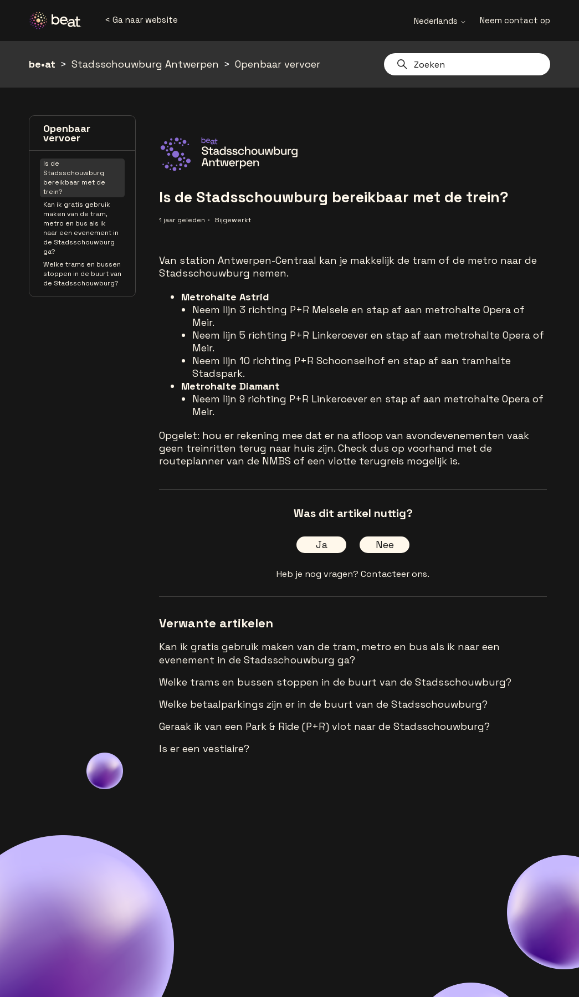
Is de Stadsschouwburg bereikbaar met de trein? (74, 177)
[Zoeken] (467, 64)
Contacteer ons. (395, 574)
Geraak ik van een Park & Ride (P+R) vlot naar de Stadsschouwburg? (324, 726)
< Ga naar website (141, 19)
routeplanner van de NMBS (225, 460)
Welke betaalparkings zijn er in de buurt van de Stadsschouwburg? (323, 704)
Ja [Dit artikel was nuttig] (321, 544)
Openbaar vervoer (277, 64)
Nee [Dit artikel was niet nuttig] (385, 544)
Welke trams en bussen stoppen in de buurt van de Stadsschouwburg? (82, 274)
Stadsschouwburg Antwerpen (145, 64)
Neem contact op (515, 20)
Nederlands (440, 20)
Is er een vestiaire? (204, 748)
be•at (42, 64)
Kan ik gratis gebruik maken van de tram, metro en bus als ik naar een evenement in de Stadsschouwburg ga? (81, 228)
